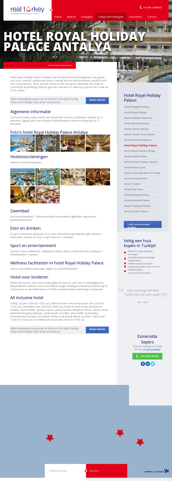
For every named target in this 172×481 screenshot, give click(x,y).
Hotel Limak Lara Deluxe (139, 134)
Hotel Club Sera (133, 189)
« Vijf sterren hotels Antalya (138, 225)
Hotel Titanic (132, 183)
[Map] (86, 431)
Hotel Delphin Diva (135, 156)
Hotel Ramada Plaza (136, 194)
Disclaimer (94, 470)
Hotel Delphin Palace (137, 106)
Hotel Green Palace (136, 211)
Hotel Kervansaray (135, 178)
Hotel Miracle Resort (137, 123)
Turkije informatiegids (111, 16)
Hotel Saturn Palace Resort (141, 161)
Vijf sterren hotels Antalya (32, 65)
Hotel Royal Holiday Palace (140, 145)
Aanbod (71, 16)
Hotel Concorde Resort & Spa (142, 172)
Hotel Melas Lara (134, 167)
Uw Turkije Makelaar (27, 10)
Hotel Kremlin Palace (137, 200)
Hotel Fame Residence (138, 139)
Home (58, 16)
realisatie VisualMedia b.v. (156, 471)
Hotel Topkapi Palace (137, 205)
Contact (152, 16)
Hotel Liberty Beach (136, 128)
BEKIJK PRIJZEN (97, 100)
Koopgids (87, 16)
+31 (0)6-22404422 (151, 349)
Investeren (135, 16)
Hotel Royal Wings (135, 112)
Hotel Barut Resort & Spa (139, 150)
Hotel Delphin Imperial (138, 117)
